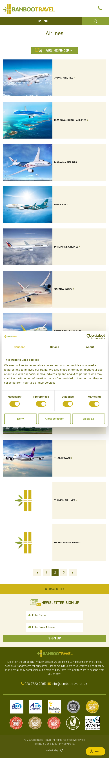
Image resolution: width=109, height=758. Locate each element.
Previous (37, 572)
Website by (54, 750)
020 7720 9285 (35, 684)
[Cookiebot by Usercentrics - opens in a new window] (89, 336)
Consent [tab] (19, 346)
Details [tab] (54, 346)
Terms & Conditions (46, 743)
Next (73, 572)
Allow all (88, 418)
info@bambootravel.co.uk (69, 684)
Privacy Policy (67, 743)
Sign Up (54, 638)
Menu (43, 21)
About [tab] (90, 346)
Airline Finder (57, 50)
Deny (20, 418)
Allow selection (54, 418)
